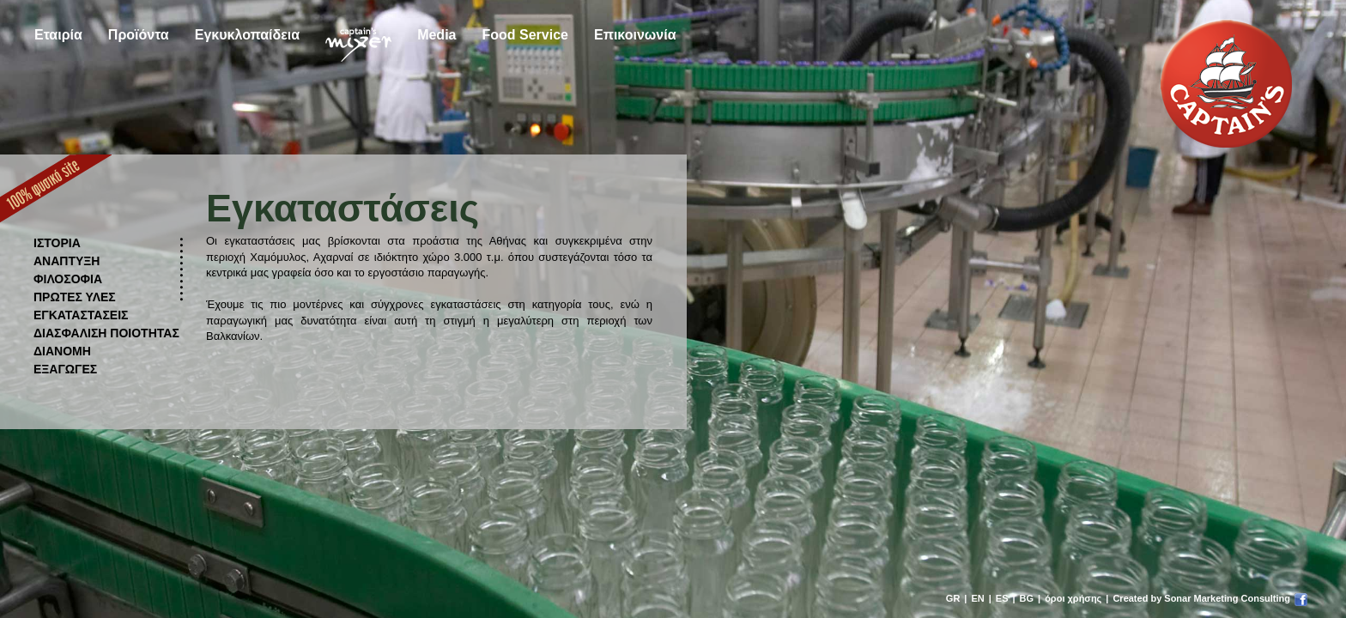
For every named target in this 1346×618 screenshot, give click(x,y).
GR (953, 598)
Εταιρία (58, 34)
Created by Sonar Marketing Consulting (1201, 598)
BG (1027, 598)
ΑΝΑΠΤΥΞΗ (66, 261)
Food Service (524, 34)
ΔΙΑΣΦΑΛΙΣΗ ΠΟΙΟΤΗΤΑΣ (106, 333)
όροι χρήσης (1073, 598)
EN (977, 598)
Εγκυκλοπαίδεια (247, 34)
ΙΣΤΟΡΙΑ (57, 243)
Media (436, 34)
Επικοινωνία (635, 34)
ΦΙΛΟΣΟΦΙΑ (67, 279)
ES (1002, 598)
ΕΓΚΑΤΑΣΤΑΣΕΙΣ (81, 315)
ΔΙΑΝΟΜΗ (62, 351)
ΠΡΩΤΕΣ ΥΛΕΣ (74, 297)
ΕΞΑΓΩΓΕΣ (65, 369)
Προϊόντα (138, 34)
